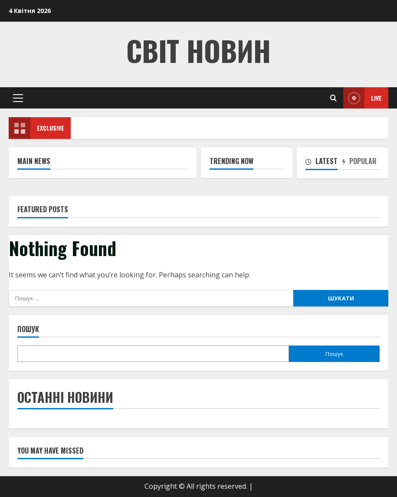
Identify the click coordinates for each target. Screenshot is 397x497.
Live (362, 98)
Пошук (28, 329)
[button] (18, 98)
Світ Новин (198, 50)
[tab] (324, 162)
